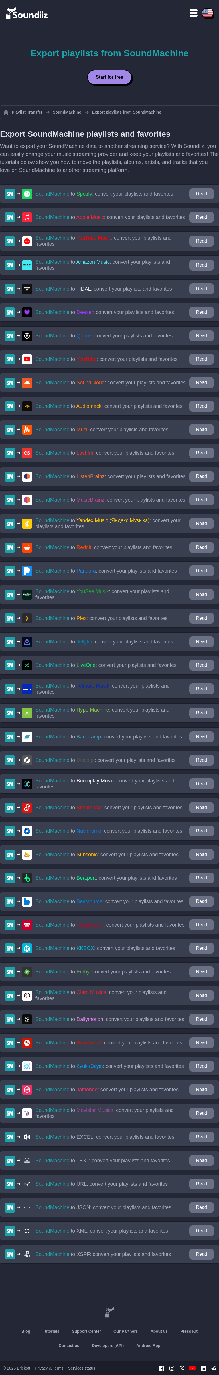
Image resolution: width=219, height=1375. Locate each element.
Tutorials (51, 1331)
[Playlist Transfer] (27, 12)
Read (201, 193)
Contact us (69, 1345)
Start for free (109, 77)
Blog (25, 1331)
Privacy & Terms (49, 1368)
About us (159, 1331)
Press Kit (189, 1331)
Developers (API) (108, 1345)
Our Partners (125, 1331)
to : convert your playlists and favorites (104, 194)
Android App (148, 1345)
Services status (81, 1368)
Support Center (86, 1331)
